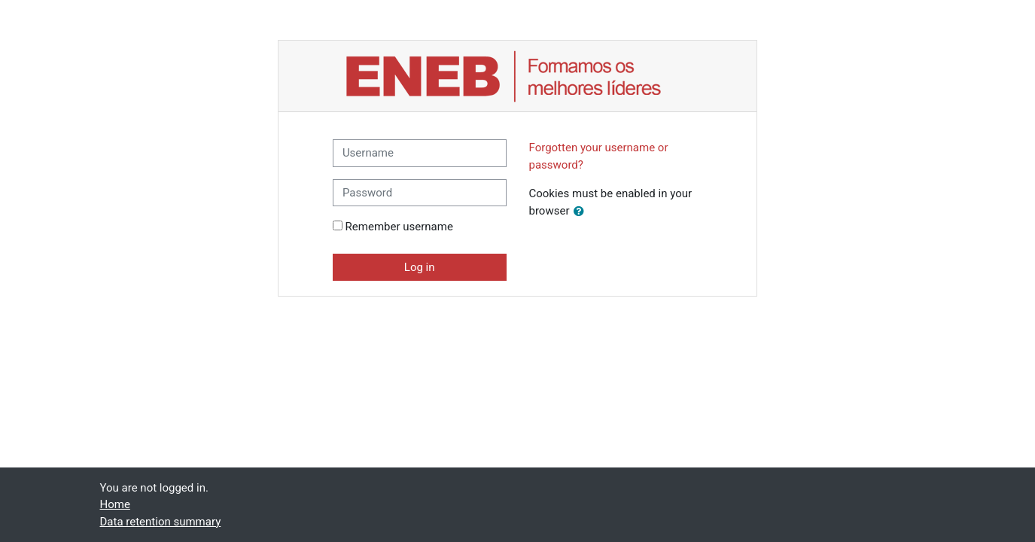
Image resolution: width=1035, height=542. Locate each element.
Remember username (399, 226)
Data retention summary (160, 521)
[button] (582, 211)
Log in (419, 267)
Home (115, 504)
